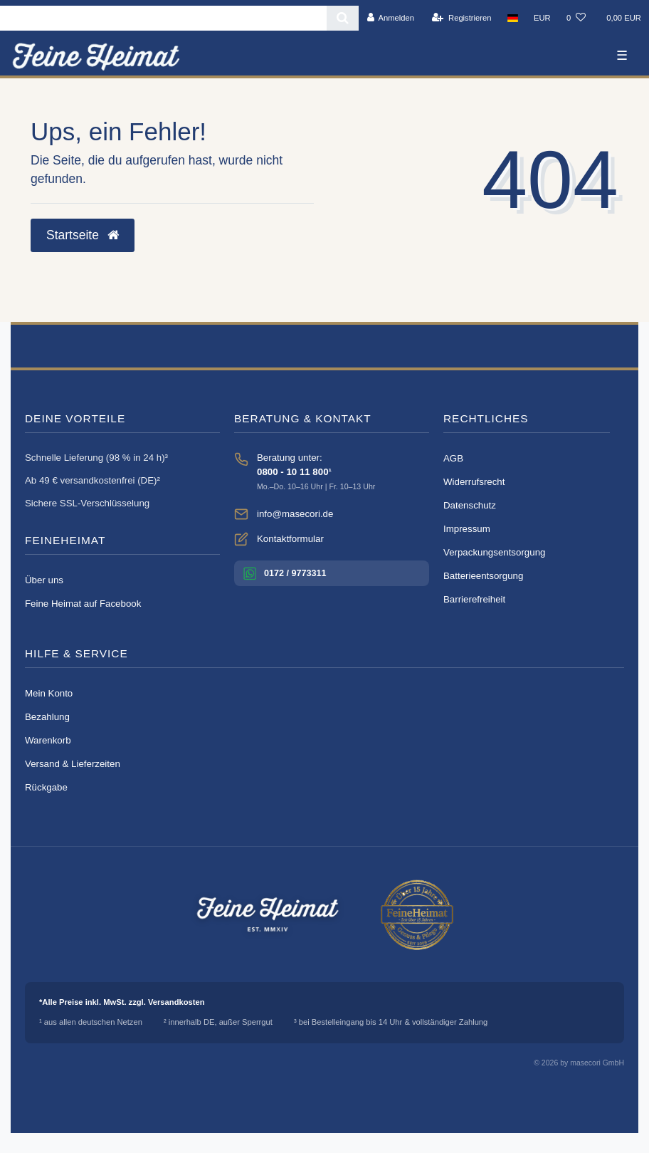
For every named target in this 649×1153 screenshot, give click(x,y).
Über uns (44, 580)
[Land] (513, 18)
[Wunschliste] (576, 18)
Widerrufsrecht (474, 481)
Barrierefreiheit (474, 599)
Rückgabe (46, 787)
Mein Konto (49, 693)
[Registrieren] (461, 18)
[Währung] (542, 18)
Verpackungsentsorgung (494, 552)
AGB (453, 458)
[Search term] (163, 18)
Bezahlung (47, 716)
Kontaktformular (290, 538)
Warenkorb (48, 740)
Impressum (466, 528)
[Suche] (343, 18)
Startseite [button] (82, 235)
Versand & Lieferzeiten (72, 763)
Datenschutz (469, 505)
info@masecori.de (295, 513)
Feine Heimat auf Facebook (83, 603)
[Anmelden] (390, 18)
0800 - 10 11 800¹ (294, 471)
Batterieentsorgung (483, 575)
